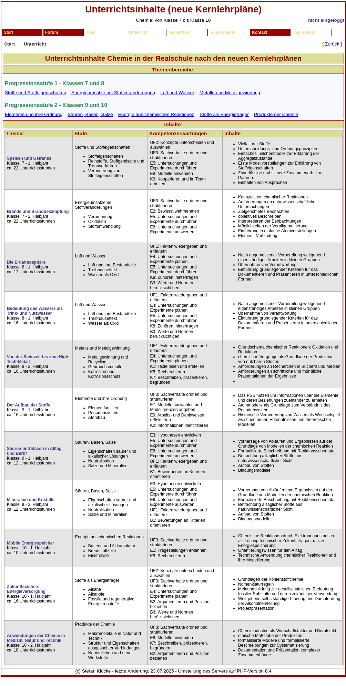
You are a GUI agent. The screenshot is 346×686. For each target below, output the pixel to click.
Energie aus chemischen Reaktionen (156, 114)
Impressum (304, 32)
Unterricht (137, 32)
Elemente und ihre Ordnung (33, 114)
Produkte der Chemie (276, 114)
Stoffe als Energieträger (224, 114)
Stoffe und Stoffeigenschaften (35, 92)
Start (8, 32)
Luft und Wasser (177, 92)
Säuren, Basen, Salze (90, 114)
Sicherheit (179, 32)
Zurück (332, 44)
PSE (90, 32)
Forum (51, 32)
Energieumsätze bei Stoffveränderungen (113, 92)
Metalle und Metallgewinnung (230, 92)
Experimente (223, 32)
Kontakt (259, 32)
